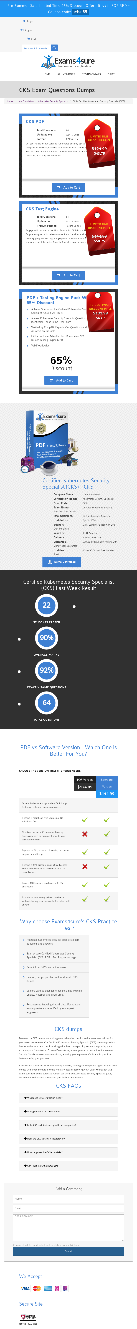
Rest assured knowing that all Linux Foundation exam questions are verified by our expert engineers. (102, 842)
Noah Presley (34, 1216)
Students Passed (22, 610)
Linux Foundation (25, 103)
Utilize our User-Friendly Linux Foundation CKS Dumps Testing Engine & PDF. (53, 378)
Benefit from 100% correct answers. (32, 822)
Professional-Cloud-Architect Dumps (79, 1290)
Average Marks (53, 610)
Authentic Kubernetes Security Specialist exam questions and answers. (35, 808)
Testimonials (107, 74)
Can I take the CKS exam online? (26, 1001)
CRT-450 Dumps (100, 1287)
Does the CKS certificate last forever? (29, 974)
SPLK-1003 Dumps (78, 1299)
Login (13, 21)
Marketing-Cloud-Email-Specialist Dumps (120, 1290)
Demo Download (78, 542)
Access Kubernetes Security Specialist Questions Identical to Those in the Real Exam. (56, 359)
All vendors (82, 74)
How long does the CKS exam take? (28, 987)
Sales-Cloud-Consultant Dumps (58, 1288)
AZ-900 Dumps (58, 1299)
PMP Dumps (16, 1285)
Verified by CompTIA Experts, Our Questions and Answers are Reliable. (53, 369)
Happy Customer (34, 1223)
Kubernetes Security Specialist (53, 103)
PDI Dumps (37, 1297)
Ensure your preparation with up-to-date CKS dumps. (103, 824)
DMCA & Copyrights (115, 1315)
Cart (126, 74)
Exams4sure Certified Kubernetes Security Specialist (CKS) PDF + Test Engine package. (103, 808)
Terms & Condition (69, 1315)
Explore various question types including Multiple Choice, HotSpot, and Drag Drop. (35, 840)
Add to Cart (71, 193)
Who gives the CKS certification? (26, 946)
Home (62, 74)
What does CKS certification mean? (28, 933)
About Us (29, 1315)
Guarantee (47, 1315)
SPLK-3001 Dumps (99, 1299)
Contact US (91, 1315)
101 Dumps (37, 1285)
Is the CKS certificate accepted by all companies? (34, 960)
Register (11, 30)
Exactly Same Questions (84, 610)
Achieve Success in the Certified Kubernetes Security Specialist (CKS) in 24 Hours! (53, 349)
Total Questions (115, 610)
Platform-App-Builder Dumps (16, 1300)
